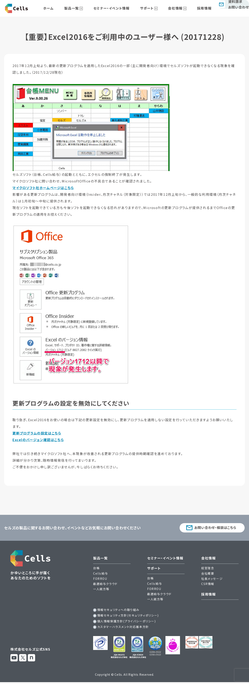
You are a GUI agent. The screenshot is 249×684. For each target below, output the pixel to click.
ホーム (64, 8)
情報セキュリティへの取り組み (118, 611)
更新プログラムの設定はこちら (36, 433)
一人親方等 (101, 590)
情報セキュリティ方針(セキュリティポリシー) (128, 616)
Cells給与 (100, 574)
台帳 (96, 569)
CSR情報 (207, 585)
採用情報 (196, 8)
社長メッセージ (212, 580)
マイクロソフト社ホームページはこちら (43, 187)
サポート (148, 8)
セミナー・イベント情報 (118, 8)
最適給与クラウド (105, 585)
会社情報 (172, 8)
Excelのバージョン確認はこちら (38, 439)
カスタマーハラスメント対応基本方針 (123, 628)
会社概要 (207, 574)
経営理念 (207, 569)
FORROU (100, 580)
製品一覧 (83, 8)
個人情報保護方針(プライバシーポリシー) (126, 622)
